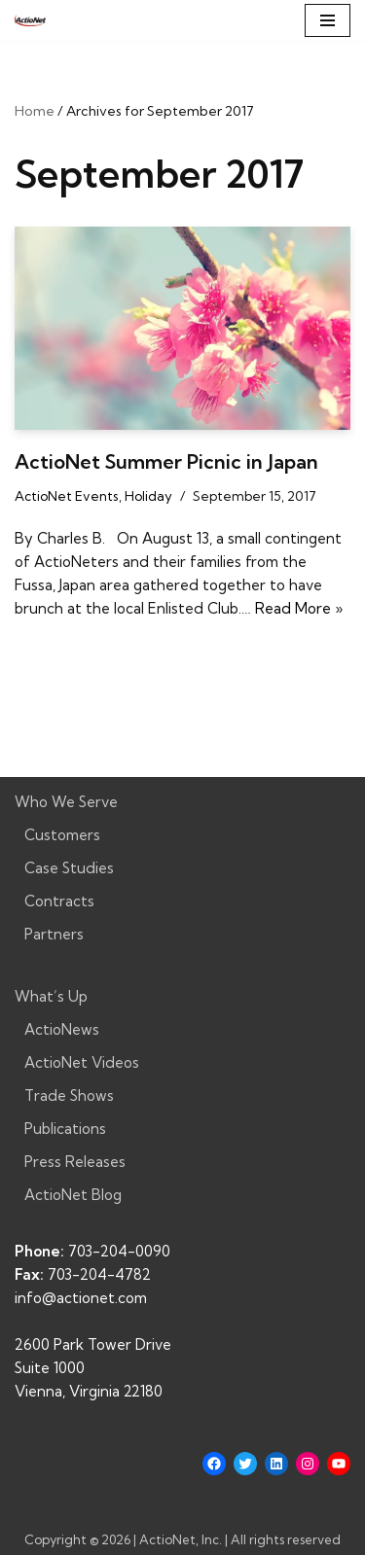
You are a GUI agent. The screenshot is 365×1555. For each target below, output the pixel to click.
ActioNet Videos (81, 1062)
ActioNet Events (67, 496)
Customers (62, 835)
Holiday (148, 496)
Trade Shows (69, 1095)
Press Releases (75, 1161)
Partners (54, 934)
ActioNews (61, 1029)
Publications (65, 1128)
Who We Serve (66, 802)
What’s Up (51, 996)
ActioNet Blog (73, 1194)
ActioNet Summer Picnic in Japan (166, 461)
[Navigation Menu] (327, 20)
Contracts (59, 901)
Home (35, 111)
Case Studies (69, 868)
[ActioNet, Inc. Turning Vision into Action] (30, 20)
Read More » (299, 608)
